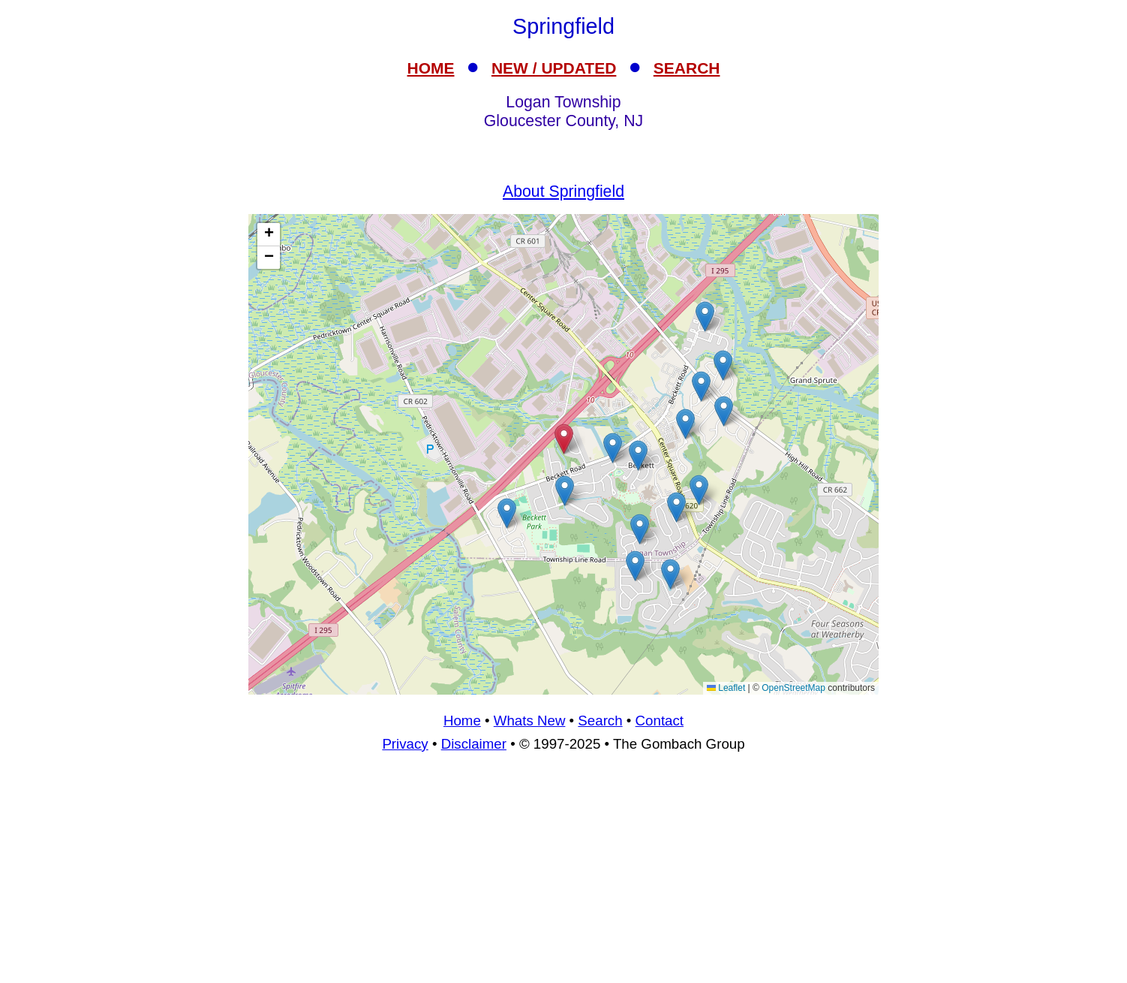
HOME (431, 68)
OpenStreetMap (793, 688)
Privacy (405, 744)
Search (600, 720)
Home (462, 720)
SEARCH (687, 68)
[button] (635, 565)
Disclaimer (473, 744)
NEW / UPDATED (553, 68)
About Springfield (563, 191)
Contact (660, 720)
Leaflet (726, 688)
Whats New (530, 720)
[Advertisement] (563, 874)
